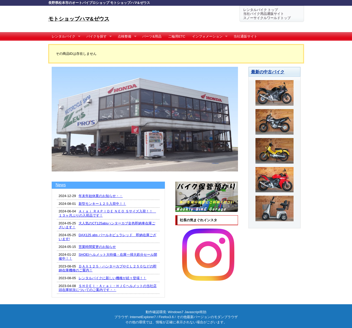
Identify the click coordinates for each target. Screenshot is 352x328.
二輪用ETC (176, 36)
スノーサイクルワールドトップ (267, 18)
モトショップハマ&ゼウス (78, 19)
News (61, 185)
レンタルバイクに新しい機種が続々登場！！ (112, 278)
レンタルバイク (64, 36)
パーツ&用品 (152, 36)
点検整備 (125, 36)
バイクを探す (97, 36)
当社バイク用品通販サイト (263, 14)
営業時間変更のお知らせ (97, 247)
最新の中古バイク (267, 71)
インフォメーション (208, 36)
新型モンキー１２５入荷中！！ (102, 204)
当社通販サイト (245, 36)
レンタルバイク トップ (260, 10)
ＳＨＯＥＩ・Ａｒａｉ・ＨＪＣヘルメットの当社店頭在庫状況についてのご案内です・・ (108, 288)
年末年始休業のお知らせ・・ (101, 196)
